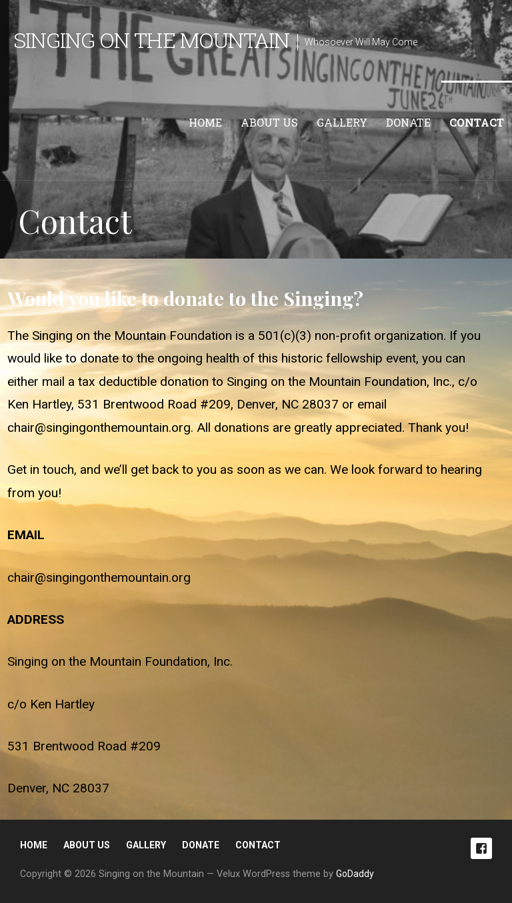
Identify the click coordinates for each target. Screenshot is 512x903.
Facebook (481, 848)
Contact (476, 122)
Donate (408, 122)
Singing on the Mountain (151, 39)
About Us (269, 122)
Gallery (342, 122)
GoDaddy (355, 873)
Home (205, 122)
